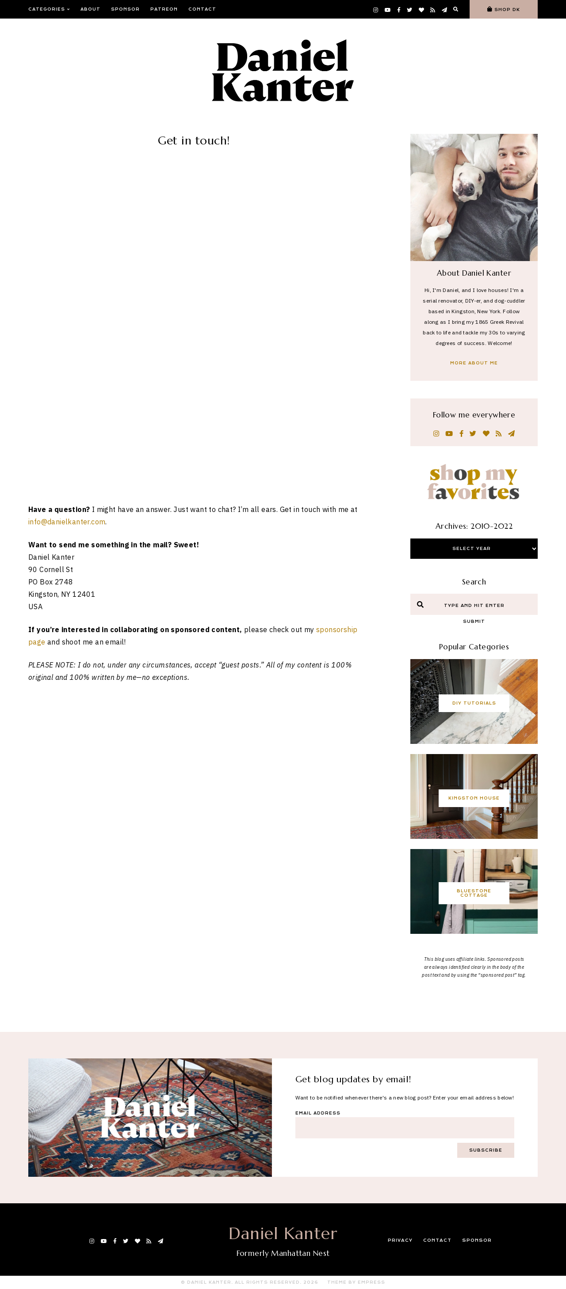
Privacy (401, 1240)
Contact (202, 9)
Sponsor (125, 9)
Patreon (164, 9)
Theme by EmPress (356, 1282)
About (90, 9)
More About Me (474, 363)
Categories (49, 9)
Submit (474, 621)
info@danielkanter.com (66, 200)
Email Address (317, 1113)
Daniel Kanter (283, 1233)
